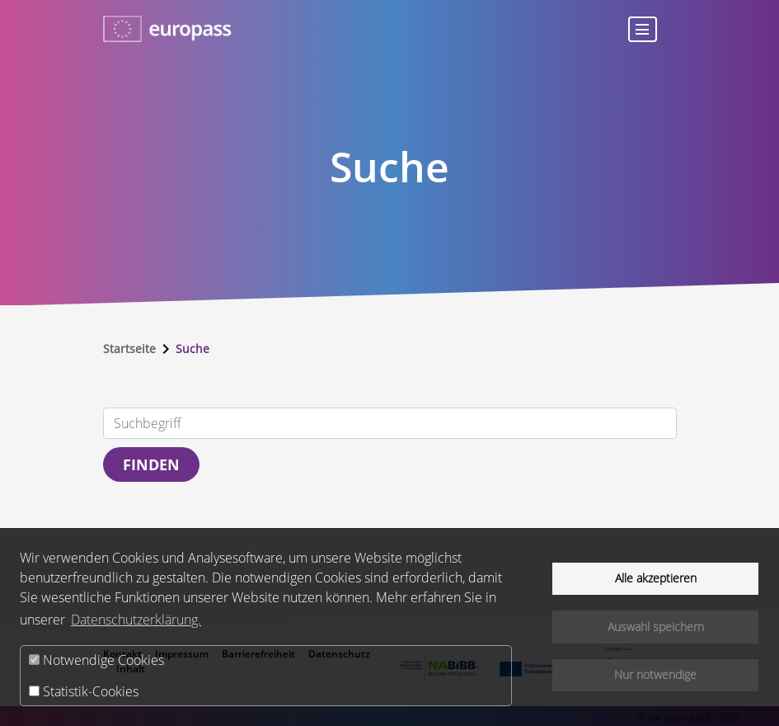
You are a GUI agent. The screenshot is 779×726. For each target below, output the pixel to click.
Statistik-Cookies (83, 691)
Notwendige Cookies (96, 660)
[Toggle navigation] (642, 29)
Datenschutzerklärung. (136, 619)
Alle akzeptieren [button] (656, 578)
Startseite (129, 348)
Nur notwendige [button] (655, 674)
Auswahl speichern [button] (656, 626)
